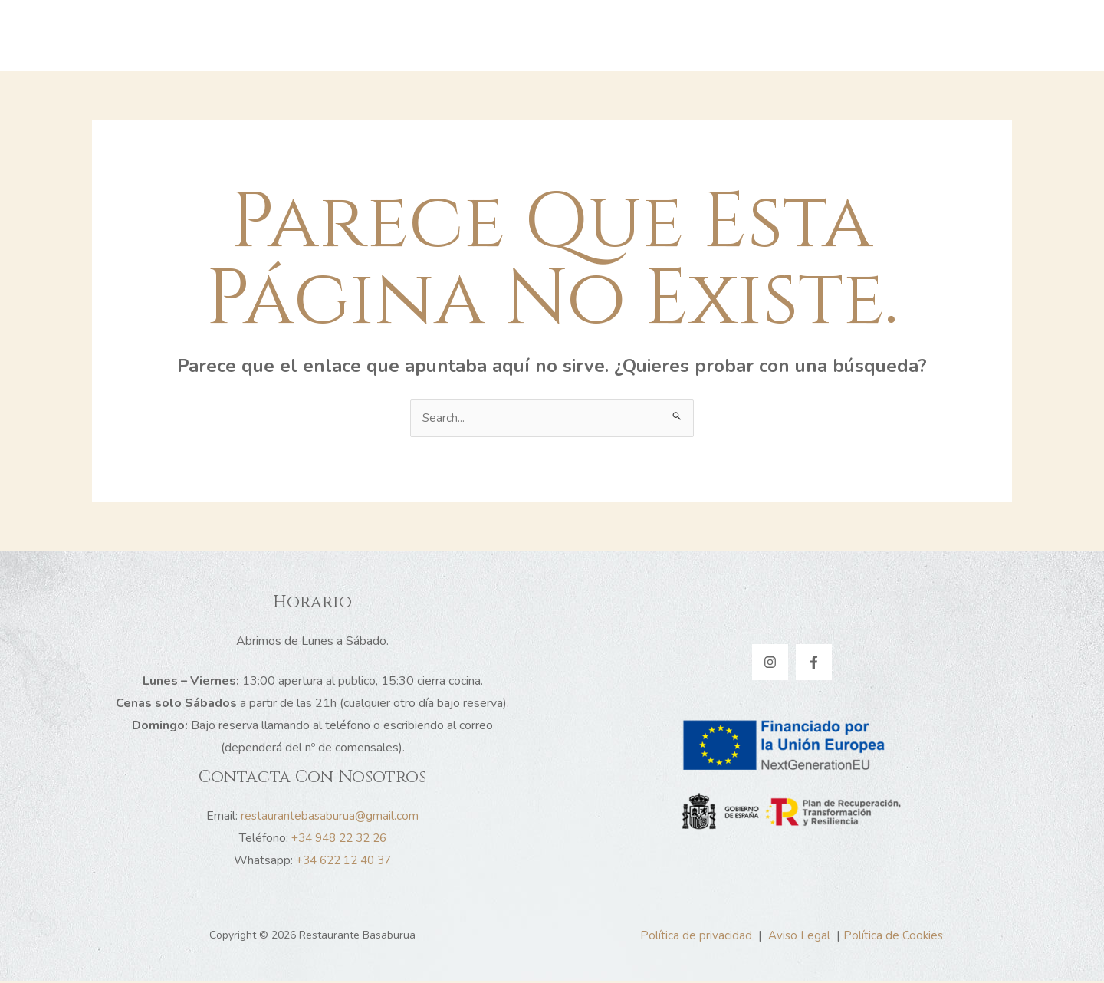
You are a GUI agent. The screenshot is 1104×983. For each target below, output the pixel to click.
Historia (484, 35)
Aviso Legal (798, 937)
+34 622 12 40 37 (343, 861)
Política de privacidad (695, 937)
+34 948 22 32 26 (339, 839)
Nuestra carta (637, 35)
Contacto (729, 35)
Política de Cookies (894, 937)
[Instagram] (770, 664)
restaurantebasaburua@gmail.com (330, 817)
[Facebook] (814, 664)
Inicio (421, 35)
